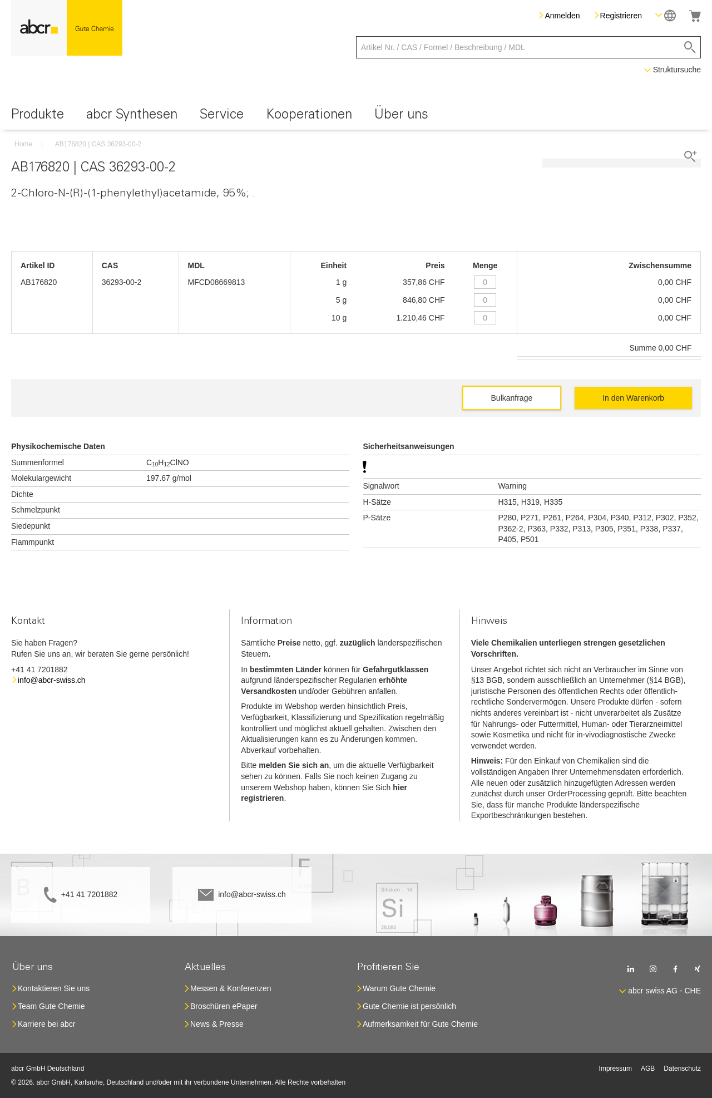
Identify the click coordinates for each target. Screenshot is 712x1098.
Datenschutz (682, 1068)
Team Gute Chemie (51, 1006)
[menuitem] (37, 117)
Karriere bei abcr (47, 1024)
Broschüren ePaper (224, 1006)
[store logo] (66, 28)
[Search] (690, 47)
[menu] (356, 117)
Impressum (615, 1068)
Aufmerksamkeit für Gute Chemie (420, 1024)
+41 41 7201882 (89, 894)
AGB (648, 1068)
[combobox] (528, 47)
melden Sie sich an (294, 765)
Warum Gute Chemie (399, 988)
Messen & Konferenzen (230, 988)
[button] (665, 15)
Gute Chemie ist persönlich (409, 1006)
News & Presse (217, 1024)
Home (23, 144)
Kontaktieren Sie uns (54, 988)
